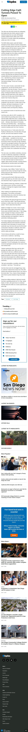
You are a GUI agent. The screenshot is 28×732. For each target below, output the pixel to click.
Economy (8, 299)
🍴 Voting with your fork (8, 308)
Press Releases (6, 679)
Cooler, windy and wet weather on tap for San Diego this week (13, 480)
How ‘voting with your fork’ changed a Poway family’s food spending (13, 474)
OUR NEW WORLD (6, 448)
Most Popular (6, 454)
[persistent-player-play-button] (2, 730)
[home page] (11, 2)
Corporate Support (6, 712)
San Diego (15, 299)
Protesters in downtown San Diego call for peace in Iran (12, 589)
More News (5, 541)
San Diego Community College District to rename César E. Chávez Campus (14, 643)
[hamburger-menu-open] (2, 2)
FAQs (4, 699)
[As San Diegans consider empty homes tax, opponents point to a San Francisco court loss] (14, 604)
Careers (4, 673)
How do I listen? (6, 701)
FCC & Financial (6, 675)
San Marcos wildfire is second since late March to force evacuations (14, 397)
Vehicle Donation (6, 723)
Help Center (5, 706)
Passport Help (5, 703)
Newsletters (5, 670)
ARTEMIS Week (5, 423)
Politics (2, 586)
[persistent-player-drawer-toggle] (26, 730)
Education (3, 640)
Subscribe (14, 359)
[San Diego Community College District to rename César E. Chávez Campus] (14, 632)
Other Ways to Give (6, 718)
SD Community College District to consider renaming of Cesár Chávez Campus (13, 497)
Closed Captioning (6, 694)
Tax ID (4, 721)
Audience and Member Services (9, 692)
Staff (3, 684)
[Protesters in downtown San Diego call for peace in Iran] (14, 578)
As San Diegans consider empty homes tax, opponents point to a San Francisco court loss (13, 616)
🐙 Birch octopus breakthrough (10, 313)
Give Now (23, 2)
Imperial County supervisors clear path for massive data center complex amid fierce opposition (13, 562)
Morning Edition (7, 731)
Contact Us (5, 697)
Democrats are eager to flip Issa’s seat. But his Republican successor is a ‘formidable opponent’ (13, 490)
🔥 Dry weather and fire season (10, 311)
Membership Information (7, 716)
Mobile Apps (5, 677)
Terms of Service (6, 686)
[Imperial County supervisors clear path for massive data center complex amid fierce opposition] (14, 550)
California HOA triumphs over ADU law (11, 484)
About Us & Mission (6, 668)
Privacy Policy (5, 682)
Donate (14, 535)
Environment (4, 559)
